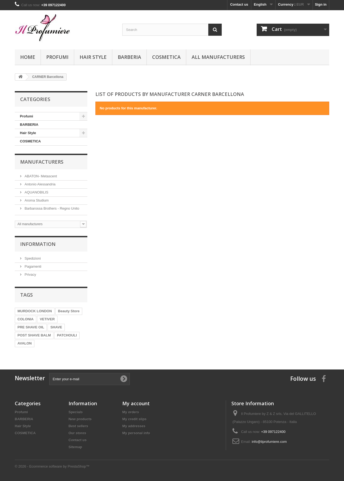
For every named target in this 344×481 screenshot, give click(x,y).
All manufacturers (218, 57)
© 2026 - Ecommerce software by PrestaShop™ (52, 466)
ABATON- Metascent (40, 176)
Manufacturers (41, 162)
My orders (130, 412)
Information (38, 244)
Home (27, 57)
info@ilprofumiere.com (269, 442)
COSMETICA (166, 57)
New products (80, 419)
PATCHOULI (67, 335)
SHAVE (56, 327)
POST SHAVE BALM (34, 335)
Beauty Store (69, 311)
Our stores (77, 433)
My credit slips (134, 419)
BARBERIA (129, 57)
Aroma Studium (36, 200)
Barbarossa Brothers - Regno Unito (51, 208)
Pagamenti (32, 266)
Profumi (57, 57)
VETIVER (47, 319)
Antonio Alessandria (40, 184)
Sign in (321, 4)
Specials (76, 412)
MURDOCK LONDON (34, 311)
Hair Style (93, 57)
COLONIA (25, 319)
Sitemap (75, 447)
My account (136, 403)
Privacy (30, 274)
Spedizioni (32, 258)
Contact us (239, 4)
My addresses (133, 426)
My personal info (136, 433)
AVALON (24, 343)
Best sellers (78, 426)
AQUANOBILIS (36, 192)
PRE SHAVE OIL (30, 327)
